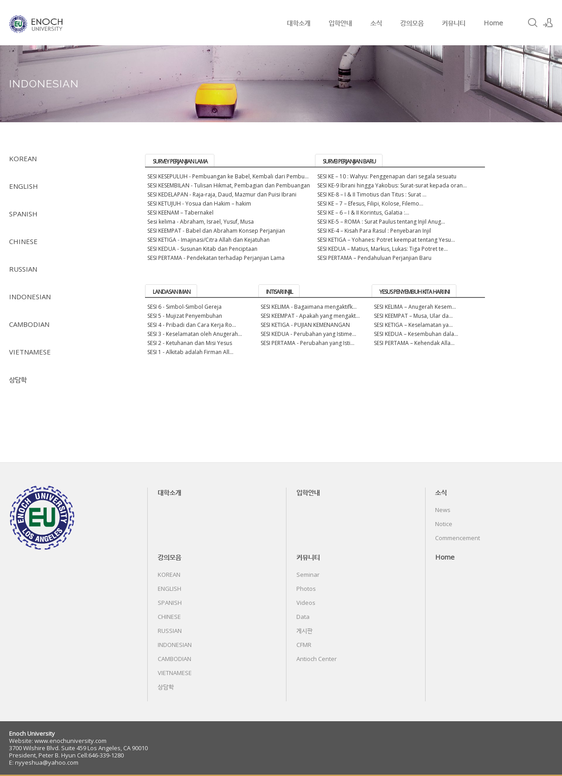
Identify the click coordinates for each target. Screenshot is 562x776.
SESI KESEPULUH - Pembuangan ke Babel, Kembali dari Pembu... (228, 176)
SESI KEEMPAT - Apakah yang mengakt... (310, 316)
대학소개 (298, 22)
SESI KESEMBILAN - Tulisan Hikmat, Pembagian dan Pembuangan (228, 185)
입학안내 (340, 22)
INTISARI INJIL (279, 292)
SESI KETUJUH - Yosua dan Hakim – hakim (199, 203)
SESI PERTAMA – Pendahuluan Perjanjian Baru (374, 258)
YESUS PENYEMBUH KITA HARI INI (414, 292)
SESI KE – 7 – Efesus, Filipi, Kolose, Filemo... (370, 203)
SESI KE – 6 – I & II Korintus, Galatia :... (363, 212)
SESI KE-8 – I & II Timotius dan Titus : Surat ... (371, 194)
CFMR (303, 645)
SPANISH (23, 213)
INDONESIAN (30, 296)
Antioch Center (316, 659)
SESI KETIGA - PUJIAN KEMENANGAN (305, 325)
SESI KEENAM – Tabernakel (180, 212)
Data (303, 617)
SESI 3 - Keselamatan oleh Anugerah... (194, 334)
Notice (443, 524)
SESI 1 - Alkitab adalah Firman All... (190, 352)
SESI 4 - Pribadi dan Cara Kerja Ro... (191, 325)
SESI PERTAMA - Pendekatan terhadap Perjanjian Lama (216, 258)
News (443, 510)
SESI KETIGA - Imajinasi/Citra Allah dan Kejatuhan (208, 240)
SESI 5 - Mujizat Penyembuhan (184, 316)
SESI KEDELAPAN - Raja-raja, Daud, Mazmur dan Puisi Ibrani (221, 194)
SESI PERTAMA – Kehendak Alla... (414, 343)
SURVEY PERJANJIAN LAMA (180, 161)
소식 (376, 22)
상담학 (18, 379)
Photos (306, 588)
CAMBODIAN (29, 324)
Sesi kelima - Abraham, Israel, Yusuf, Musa (200, 221)
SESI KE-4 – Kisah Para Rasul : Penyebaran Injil (374, 231)
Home (493, 22)
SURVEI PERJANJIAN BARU (349, 161)
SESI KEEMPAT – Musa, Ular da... (413, 316)
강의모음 (412, 22)
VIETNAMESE (30, 351)
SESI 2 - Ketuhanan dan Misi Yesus (189, 343)
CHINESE (23, 241)
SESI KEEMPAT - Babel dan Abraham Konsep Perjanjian (216, 231)
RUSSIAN (23, 268)
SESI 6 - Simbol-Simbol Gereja (184, 307)
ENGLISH (23, 186)
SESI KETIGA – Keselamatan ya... (413, 325)
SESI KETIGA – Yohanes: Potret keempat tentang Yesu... (386, 240)
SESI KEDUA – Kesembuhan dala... (416, 334)
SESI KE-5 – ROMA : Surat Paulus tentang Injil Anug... (381, 221)
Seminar (308, 574)
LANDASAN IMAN (171, 292)
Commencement (457, 538)
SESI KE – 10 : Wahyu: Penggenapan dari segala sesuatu (386, 176)
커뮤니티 (453, 22)
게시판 (304, 631)
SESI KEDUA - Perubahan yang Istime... (308, 334)
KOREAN (23, 158)
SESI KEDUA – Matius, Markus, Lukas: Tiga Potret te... (382, 249)
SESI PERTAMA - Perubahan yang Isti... (307, 343)
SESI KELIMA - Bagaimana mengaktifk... (309, 307)
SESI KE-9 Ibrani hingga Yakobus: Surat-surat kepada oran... (392, 185)
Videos (305, 603)
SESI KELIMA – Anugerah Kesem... (415, 307)
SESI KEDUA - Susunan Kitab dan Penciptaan (202, 249)
